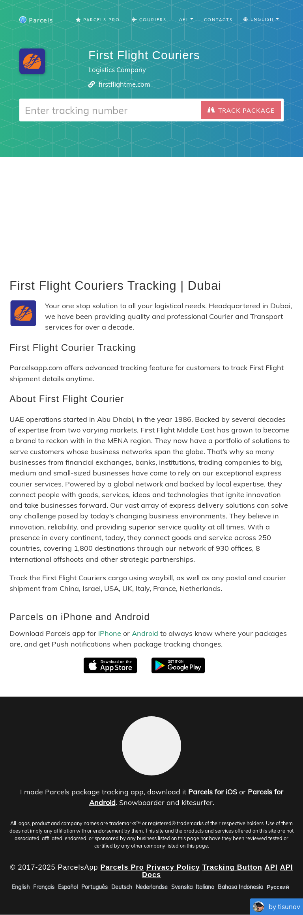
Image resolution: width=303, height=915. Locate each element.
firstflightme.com (124, 84)
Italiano (205, 887)
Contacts (218, 19)
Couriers (149, 19)
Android (145, 633)
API (271, 867)
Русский (278, 887)
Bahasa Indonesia (240, 887)
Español (68, 887)
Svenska (182, 887)
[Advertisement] (151, 212)
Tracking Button (232, 867)
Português (94, 887)
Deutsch (121, 887)
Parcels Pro (98, 19)
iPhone (109, 633)
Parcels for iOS (212, 791)
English (21, 887)
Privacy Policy (173, 867)
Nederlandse (152, 887)
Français (43, 887)
